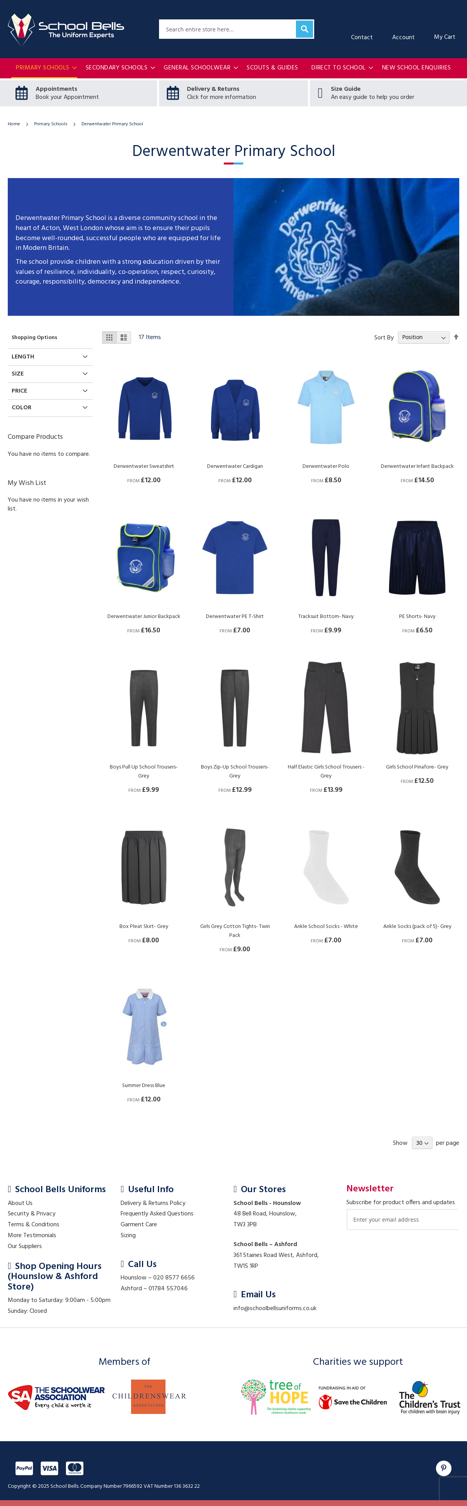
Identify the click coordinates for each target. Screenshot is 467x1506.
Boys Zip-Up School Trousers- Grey (235, 772)
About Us (20, 1203)
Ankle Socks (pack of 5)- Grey (417, 926)
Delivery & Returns (213, 89)
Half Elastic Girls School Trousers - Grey (326, 772)
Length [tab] (23, 357)
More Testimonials (32, 1236)
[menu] (233, 68)
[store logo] (66, 30)
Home (14, 124)
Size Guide (346, 89)
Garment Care (139, 1225)
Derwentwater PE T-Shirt (235, 616)
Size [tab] (18, 374)
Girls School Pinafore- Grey (417, 767)
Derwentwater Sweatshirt (144, 466)
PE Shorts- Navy (417, 616)
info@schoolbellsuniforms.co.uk (275, 1308)
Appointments (56, 89)
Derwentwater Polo (326, 466)
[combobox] (236, 29)
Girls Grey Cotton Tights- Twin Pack (235, 931)
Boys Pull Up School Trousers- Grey (144, 772)
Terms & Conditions (33, 1225)
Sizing (128, 1236)
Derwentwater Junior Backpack (143, 616)
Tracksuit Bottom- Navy (326, 616)
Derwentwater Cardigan (235, 466)
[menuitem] (44, 68)
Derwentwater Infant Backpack (417, 466)
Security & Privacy (31, 1214)
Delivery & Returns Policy (153, 1203)
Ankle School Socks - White (326, 926)
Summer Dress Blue (143, 1085)
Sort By (384, 337)
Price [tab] (19, 391)
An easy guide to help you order (372, 97)
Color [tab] (21, 407)
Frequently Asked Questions (157, 1214)
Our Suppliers (25, 1246)
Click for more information (221, 97)
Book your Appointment (67, 97)
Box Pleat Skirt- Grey (143, 926)
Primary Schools (51, 124)
